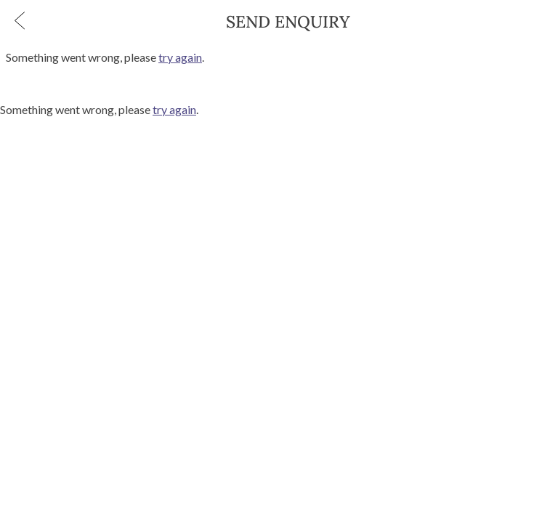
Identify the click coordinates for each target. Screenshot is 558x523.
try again (180, 57)
